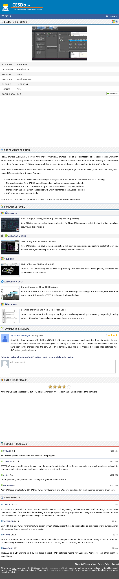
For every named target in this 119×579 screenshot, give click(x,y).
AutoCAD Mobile (17, 236)
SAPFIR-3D (8, 521)
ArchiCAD (8, 485)
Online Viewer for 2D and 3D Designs (39, 287)
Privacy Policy (104, 564)
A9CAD (6, 451)
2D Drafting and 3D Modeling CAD (37, 264)
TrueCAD (9, 259)
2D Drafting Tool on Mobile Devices (38, 241)
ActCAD (7, 534)
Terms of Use (90, 564)
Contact (115, 564)
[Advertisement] (59, 123)
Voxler (6, 475)
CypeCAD (7, 461)
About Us (79, 564)
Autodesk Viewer (13, 281)
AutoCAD (13, 213)
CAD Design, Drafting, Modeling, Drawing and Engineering (50, 218)
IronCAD (7, 504)
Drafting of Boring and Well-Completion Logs (43, 309)
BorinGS (13, 304)
